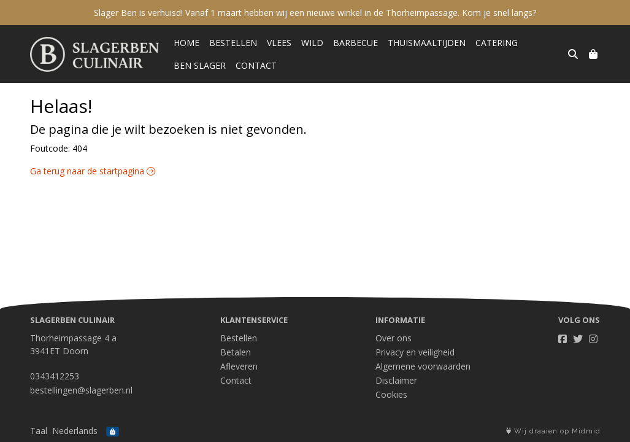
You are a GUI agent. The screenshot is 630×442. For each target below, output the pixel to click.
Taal (38, 430)
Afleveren (239, 366)
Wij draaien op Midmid (553, 431)
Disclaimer (396, 380)
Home (186, 42)
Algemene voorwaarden (423, 366)
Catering (496, 42)
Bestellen (233, 42)
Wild (312, 42)
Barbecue (355, 42)
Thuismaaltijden (427, 42)
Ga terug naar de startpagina (92, 171)
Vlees (279, 42)
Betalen (235, 352)
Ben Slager (200, 65)
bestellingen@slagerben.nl (81, 390)
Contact (256, 65)
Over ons (393, 338)
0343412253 (54, 376)
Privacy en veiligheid (415, 352)
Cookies (391, 394)
